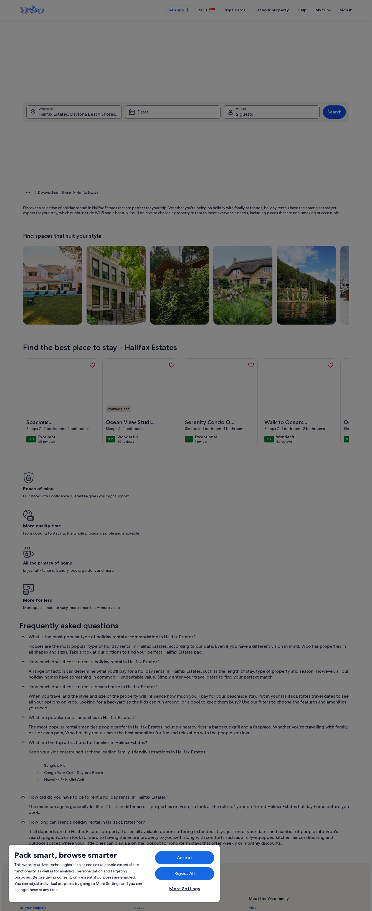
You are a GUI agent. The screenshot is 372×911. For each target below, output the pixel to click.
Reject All (184, 873)
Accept (184, 857)
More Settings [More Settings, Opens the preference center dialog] (184, 888)
